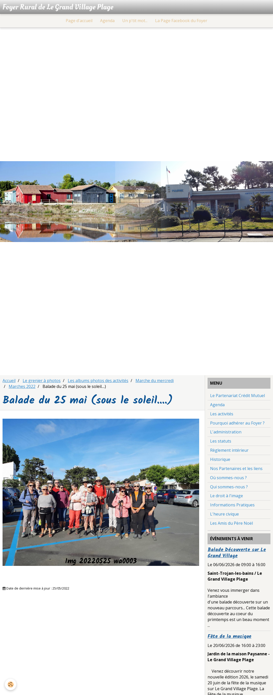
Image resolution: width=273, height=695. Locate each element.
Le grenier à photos (42, 381)
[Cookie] (11, 684)
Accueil (9, 381)
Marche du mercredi (154, 381)
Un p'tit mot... (134, 21)
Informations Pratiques (232, 505)
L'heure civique (224, 515)
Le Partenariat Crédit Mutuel (237, 396)
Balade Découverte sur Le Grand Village (237, 554)
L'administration (225, 432)
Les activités (221, 414)
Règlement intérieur (229, 451)
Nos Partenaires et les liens (236, 469)
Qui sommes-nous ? (229, 487)
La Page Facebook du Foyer (181, 21)
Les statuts (220, 442)
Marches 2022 (22, 387)
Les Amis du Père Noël (231, 524)
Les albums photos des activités (98, 381)
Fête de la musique (229, 637)
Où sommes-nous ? (228, 478)
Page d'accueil (79, 21)
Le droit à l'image (226, 496)
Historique (220, 460)
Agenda (107, 21)
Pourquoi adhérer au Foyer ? (237, 424)
